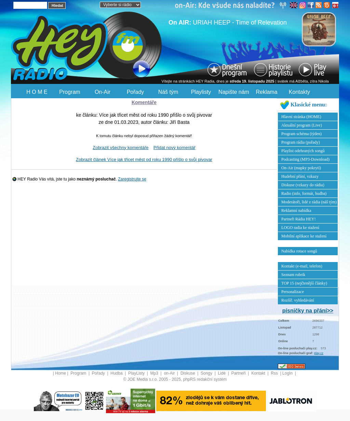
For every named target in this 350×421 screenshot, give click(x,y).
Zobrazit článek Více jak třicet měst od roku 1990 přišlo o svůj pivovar (144, 159)
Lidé (222, 373)
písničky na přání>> (307, 311)
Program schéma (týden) (301, 133)
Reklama (266, 92)
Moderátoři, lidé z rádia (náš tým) (309, 202)
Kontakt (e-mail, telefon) (301, 266)
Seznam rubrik (293, 274)
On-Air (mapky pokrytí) (301, 167)
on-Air (170, 373)
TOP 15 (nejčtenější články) (304, 283)
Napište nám (233, 92)
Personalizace (292, 291)
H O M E (36, 92)
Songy (207, 373)
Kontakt (258, 373)
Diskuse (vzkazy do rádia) (302, 185)
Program (69, 92)
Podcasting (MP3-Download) (305, 159)
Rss (275, 373)
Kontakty (299, 92)
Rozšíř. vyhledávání (297, 300)
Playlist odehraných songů (303, 150)
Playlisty (201, 92)
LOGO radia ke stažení (300, 227)
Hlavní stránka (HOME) (301, 116)
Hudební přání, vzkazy (300, 176)
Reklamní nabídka (296, 210)
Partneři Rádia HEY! (298, 219)
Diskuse (188, 373)
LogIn (288, 373)
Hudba (117, 373)
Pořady (135, 92)
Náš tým (168, 92)
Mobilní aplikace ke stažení (303, 236)
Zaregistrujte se (132, 179)
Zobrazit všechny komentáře (120, 147)
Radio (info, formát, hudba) (303, 193)
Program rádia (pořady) (300, 142)
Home (60, 373)
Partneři (239, 373)
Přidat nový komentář (174, 147)
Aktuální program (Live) (301, 125)
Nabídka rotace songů (299, 251)
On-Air (102, 92)
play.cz (318, 353)
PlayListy (137, 373)
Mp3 (155, 373)
